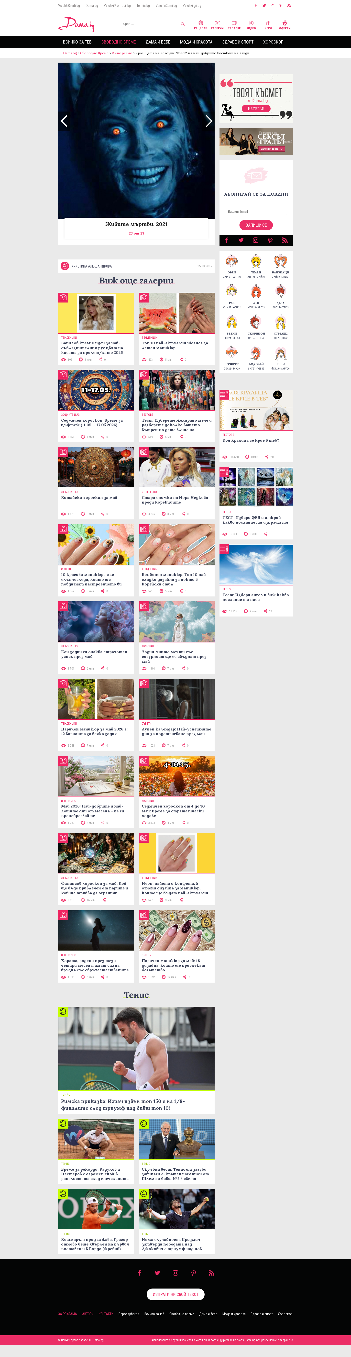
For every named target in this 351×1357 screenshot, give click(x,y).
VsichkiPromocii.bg (117, 6)
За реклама (67, 1326)
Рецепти (200, 24)
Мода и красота (196, 42)
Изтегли (256, 113)
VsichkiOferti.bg (69, 6)
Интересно (122, 53)
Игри (268, 24)
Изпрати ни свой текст (175, 1306)
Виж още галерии (136, 292)
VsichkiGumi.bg (166, 6)
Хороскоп (273, 42)
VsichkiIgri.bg (192, 6)
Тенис (136, 1006)
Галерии (217, 24)
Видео (251, 24)
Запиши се (256, 230)
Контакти (106, 1326)
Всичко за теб (77, 42)
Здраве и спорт (237, 42)
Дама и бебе (158, 42)
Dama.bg (92, 6)
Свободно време (118, 42)
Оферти (285, 24)
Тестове (234, 24)
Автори (88, 1326)
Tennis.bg (143, 6)
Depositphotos (129, 1326)
